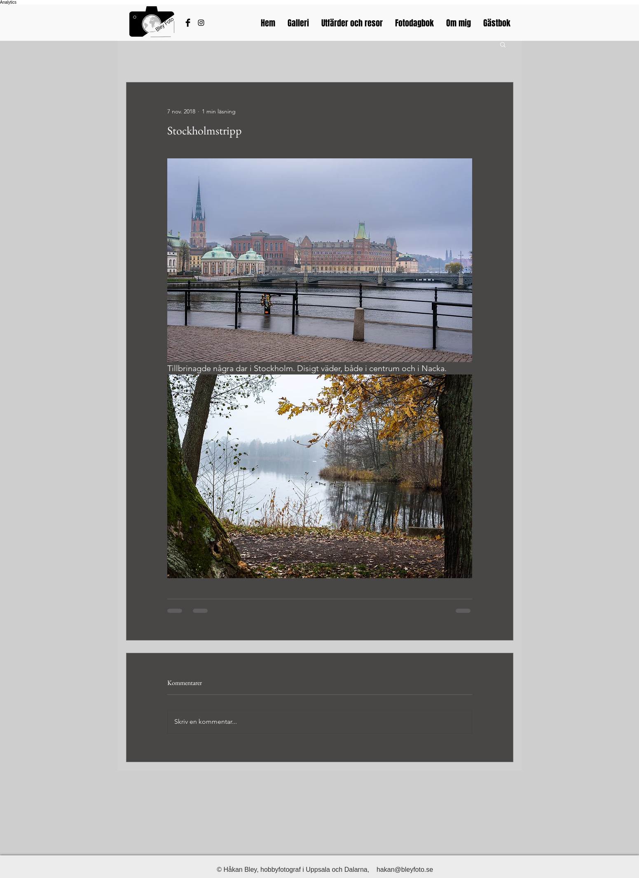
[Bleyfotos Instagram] (201, 23)
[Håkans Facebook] (188, 23)
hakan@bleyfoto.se (405, 869)
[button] (503, 44)
